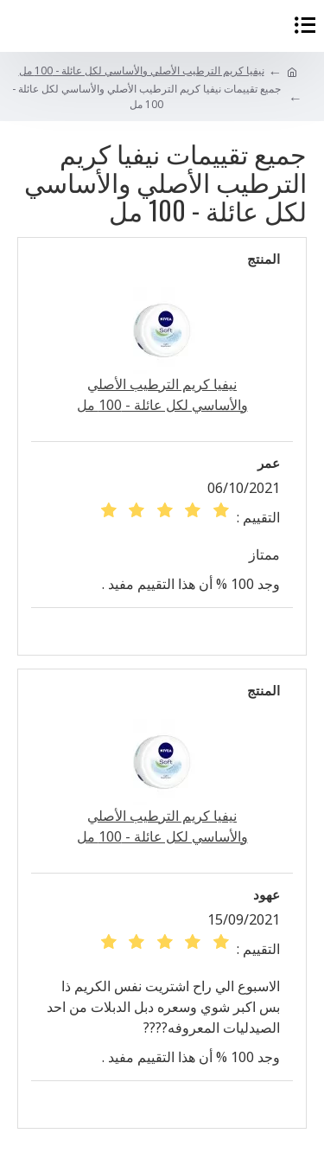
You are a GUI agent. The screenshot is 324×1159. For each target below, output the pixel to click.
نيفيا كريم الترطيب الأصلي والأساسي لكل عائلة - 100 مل (141, 70)
